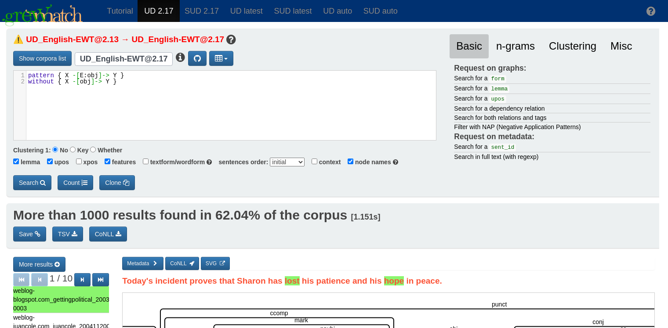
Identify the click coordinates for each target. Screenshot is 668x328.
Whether (106, 150)
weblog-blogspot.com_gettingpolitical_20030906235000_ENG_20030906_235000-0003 (61, 299)
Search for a (480, 79)
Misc (621, 46)
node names (370, 162)
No (60, 150)
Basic (469, 46)
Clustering (572, 46)
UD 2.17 (158, 11)
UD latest (246, 11)
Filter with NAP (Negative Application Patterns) (517, 126)
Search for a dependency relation (499, 108)
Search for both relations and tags (500, 117)
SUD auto (380, 11)
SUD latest (293, 11)
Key (79, 150)
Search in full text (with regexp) (496, 156)
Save (29, 234)
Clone (117, 182)
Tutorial (120, 11)
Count (75, 182)
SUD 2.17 (202, 11)
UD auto (337, 11)
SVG (215, 263)
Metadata (143, 263)
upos (55, 162)
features (117, 162)
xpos (84, 162)
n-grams (515, 46)
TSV (67, 234)
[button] (651, 11)
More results (39, 264)
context (323, 162)
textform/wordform (175, 162)
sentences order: (241, 162)
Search (32, 182)
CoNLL (108, 234)
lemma (26, 162)
